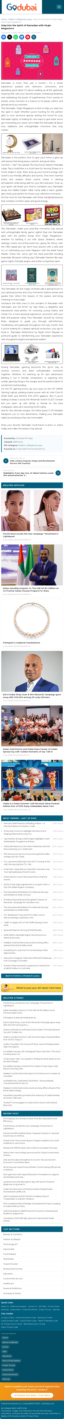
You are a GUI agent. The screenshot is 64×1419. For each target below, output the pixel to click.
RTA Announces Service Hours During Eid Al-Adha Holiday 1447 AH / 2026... (27, 855)
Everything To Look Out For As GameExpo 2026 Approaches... (25, 951)
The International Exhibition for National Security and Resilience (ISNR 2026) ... (26, 908)
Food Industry (9, 1254)
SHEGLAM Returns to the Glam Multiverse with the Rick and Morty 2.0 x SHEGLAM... (27, 847)
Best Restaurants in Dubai (34, 1324)
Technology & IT (10, 1244)
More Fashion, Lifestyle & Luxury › (43, 485)
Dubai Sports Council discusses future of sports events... (25, 878)
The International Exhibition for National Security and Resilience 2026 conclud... (26, 893)
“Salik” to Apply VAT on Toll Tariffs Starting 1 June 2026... (26, 923)
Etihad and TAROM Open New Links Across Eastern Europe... (31, 1148)
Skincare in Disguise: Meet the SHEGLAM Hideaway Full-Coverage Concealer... (28, 959)
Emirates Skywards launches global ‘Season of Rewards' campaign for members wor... (25, 900)
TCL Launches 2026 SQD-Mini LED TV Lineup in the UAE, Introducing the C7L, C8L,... (27, 862)
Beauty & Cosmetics (12, 1234)
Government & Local (12, 1279)
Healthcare (8, 1283)
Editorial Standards (18, 1306)
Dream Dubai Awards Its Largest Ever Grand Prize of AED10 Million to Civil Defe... (27, 966)
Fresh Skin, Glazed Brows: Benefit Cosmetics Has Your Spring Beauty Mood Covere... (26, 870)
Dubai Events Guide (28, 1321)
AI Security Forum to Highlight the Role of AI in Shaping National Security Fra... (25, 832)
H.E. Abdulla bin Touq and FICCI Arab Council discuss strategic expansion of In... (24, 916)
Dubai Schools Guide (9, 1321)
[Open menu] (59, 6)
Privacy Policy (53, 1306)
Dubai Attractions (29, 1309)
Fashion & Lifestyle (11, 1239)
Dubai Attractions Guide (26, 1317)
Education (8, 1274)
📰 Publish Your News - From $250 (32, 1395)
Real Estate (8, 1259)
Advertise (5, 1309)
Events (5, 1347)
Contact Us (32, 1306)
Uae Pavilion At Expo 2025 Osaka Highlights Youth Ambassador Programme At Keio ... (27, 840)
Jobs (4, 1351)
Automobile (8, 1249)
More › (57, 998)
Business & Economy (12, 1269)
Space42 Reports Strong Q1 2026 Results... (23, 930)
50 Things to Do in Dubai (11, 1324)
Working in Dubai (44, 1317)
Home (4, 19)
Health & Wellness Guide (48, 1321)
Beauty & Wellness (10, 1342)
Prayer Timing (45, 1309)
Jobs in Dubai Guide (9, 1327)
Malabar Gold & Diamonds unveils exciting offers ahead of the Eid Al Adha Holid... (26, 943)
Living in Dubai (7, 1317)
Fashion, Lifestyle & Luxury (20, 19)
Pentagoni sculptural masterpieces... (20, 1018)
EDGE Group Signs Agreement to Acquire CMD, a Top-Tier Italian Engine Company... (27, 885)
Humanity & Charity (12, 1293)
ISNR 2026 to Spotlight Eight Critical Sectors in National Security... (25, 936)
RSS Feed (42, 1306)
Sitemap (56, 1309)
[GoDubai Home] (22, 7)
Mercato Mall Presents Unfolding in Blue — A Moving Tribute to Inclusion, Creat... (24, 824)
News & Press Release (11, 1361)
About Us (5, 1306)
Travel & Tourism (10, 1264)
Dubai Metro (15, 1309)
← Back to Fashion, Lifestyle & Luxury (21, 976)
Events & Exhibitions (12, 1288)
